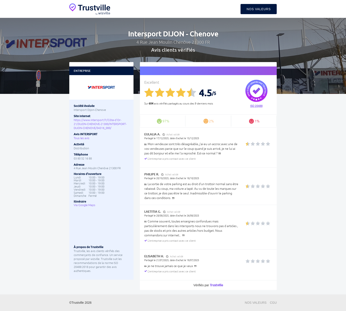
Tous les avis (81, 138)
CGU (273, 302)
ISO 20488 (256, 106)
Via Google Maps (84, 205)
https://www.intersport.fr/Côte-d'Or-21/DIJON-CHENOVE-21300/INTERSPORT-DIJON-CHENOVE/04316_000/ (100, 124)
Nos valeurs (258, 9)
